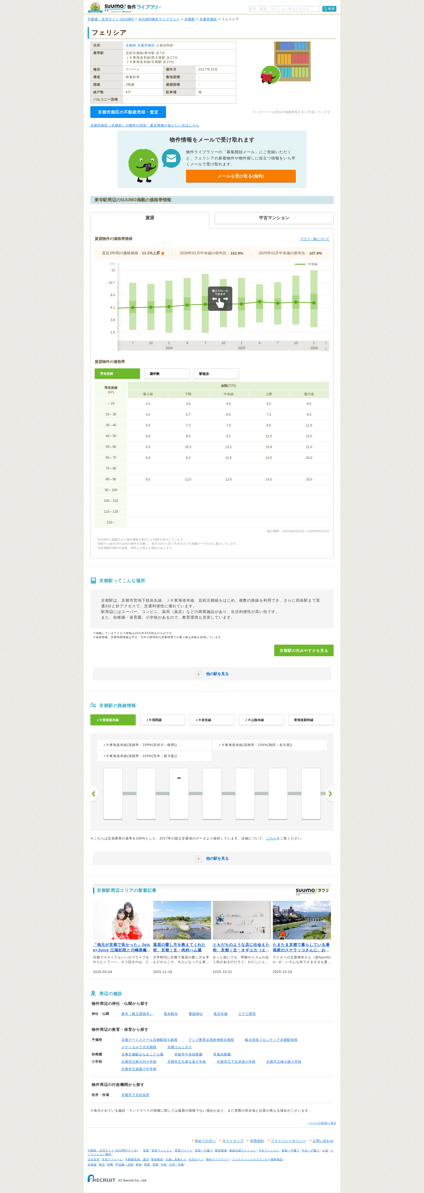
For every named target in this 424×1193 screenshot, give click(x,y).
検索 (331, 9)
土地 (325, 1150)
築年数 (155, 374)
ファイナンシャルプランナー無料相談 (257, 1159)
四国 (155, 1164)
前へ (94, 793)
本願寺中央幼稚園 (188, 1054)
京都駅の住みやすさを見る (304, 650)
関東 (110, 1164)
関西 (147, 1164)
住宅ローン (196, 1159)
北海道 (92, 1164)
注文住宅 (94, 1159)
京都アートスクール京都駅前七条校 (149, 1040)
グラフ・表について (314, 239)
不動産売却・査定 (137, 1159)
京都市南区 (208, 19)
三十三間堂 (247, 1014)
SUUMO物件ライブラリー (159, 19)
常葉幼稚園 (222, 1054)
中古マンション (269, 1150)
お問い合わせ (323, 1141)
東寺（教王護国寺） (137, 1014)
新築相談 (157, 1159)
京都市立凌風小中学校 (139, 1069)
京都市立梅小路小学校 (284, 1062)
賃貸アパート (184, 1150)
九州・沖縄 (176, 1164)
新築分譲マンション (242, 1150)
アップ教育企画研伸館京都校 (211, 1040)
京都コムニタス (179, 1047)
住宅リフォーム (112, 1159)
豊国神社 (196, 1014)
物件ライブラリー (218, 1159)
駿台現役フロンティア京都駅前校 (271, 1040)
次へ (330, 793)
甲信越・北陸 (124, 1164)
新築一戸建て (291, 1150)
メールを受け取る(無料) (241, 176)
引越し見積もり (175, 1159)
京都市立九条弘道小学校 (186, 1062)
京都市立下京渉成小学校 (236, 1062)
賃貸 (146, 1150)
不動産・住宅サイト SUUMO (111, 19)
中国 (164, 1164)
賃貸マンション (161, 1150)
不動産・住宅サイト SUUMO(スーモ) (113, 1150)
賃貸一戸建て (204, 1150)
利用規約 (257, 1141)
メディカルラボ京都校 (139, 1047)
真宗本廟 (221, 1014)
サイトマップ (233, 1141)
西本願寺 (171, 1014)
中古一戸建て (311, 1150)
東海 (139, 1164)
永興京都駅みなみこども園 (142, 1054)
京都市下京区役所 (135, 1095)
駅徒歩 (204, 374)
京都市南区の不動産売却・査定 (128, 112)
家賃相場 (221, 1150)
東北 (102, 1164)
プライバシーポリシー (288, 1141)
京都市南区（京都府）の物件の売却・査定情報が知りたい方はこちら (144, 125)
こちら (271, 838)
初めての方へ (205, 1141)
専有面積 (106, 374)
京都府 (189, 19)
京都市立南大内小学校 (139, 1062)
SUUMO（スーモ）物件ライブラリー (124, 8)
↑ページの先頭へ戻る (322, 1122)
